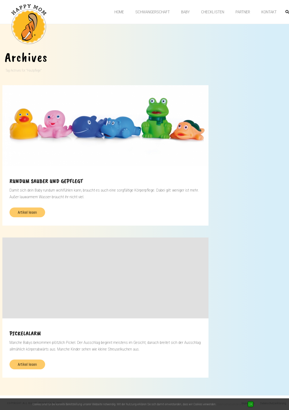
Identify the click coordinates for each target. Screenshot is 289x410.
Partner (243, 12)
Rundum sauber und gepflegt (46, 181)
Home (119, 12)
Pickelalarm (25, 333)
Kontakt (269, 12)
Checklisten (212, 12)
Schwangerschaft (152, 12)
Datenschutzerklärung (230, 404)
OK (250, 404)
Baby (185, 12)
